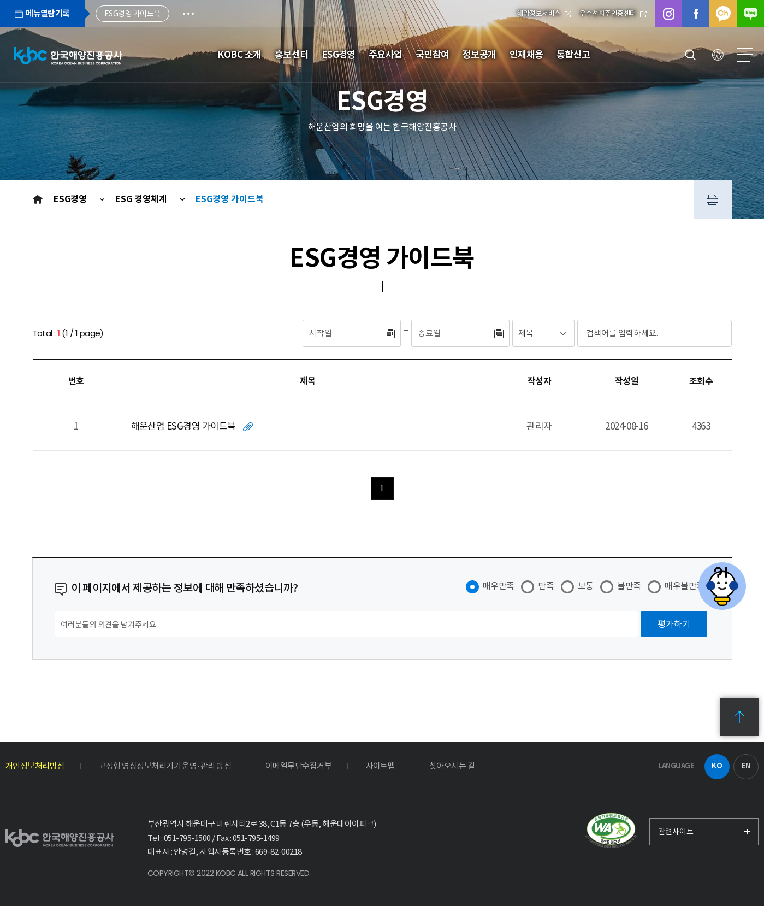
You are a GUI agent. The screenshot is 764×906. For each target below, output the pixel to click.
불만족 (629, 585)
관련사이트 (676, 832)
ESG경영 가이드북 (230, 199)
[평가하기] (674, 624)
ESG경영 (71, 199)
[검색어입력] (634, 333)
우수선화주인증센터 (613, 13)
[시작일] (343, 333)
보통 (586, 585)
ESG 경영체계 (142, 199)
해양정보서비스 (544, 13)
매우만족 (498, 585)
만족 (546, 585)
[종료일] (452, 333)
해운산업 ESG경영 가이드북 (183, 426)
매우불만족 (684, 585)
